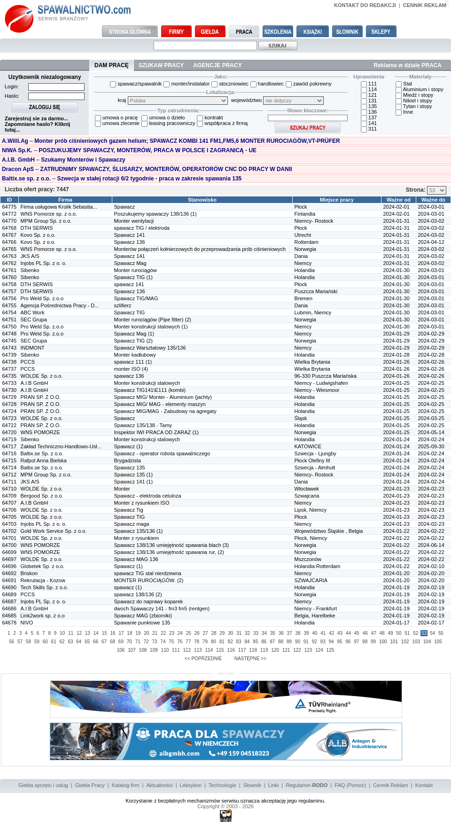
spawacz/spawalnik (136, 83)
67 (104, 641)
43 (339, 633)
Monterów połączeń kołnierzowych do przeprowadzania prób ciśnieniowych (200, 249)
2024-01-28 (396, 355)
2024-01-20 (396, 573)
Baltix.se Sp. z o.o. (42, 453)
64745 (9, 340)
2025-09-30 (431, 446)
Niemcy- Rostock (314, 221)
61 (53, 641)
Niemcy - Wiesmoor (317, 390)
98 (364, 641)
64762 (9, 263)
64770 (9, 221)
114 (369, 89)
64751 (9, 319)
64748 (9, 333)
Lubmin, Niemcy (313, 312)
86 (263, 641)
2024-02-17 (431, 622)
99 (373, 641)
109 (154, 650)
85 (255, 641)
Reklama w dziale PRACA (407, 65)
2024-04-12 (431, 242)
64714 (9, 467)
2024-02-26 (431, 362)
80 (213, 641)
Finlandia (305, 214)
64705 (9, 517)
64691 (9, 580)
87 (272, 641)
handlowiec (267, 83)
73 (154, 641)
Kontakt (424, 785)
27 (205, 633)
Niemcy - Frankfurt (316, 608)
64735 (9, 376)
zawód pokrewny (309, 83)
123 (308, 650)
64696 (9, 566)
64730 (9, 390)
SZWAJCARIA (311, 580)
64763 (9, 256)
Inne (404, 112)
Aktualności (159, 785)
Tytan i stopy (414, 106)
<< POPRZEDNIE (203, 658)
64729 (9, 397)
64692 (9, 573)
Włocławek (307, 489)
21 (154, 633)
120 (275, 650)
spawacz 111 (130, 362)
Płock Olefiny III (312, 460)
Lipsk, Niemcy (311, 510)
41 (323, 633)
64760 (9, 277)
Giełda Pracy (90, 785)
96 (347, 641)
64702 (9, 531)
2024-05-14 (431, 432)
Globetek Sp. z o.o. (43, 566)
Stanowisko (202, 200)
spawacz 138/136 (134, 594)
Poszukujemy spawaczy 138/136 (152, 214)
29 (222, 633)
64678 (9, 622)
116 (231, 650)
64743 (9, 348)
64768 (9, 228)
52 (415, 633)
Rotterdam (307, 242)
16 (113, 633)
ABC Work (33, 312)
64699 (9, 552)
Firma (65, 200)
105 (438, 641)
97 (356, 641)
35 (272, 633)
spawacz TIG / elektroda (142, 228)
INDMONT (33, 348)
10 (62, 633)
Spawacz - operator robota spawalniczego (162, 453)
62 (61, 641)
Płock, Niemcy (311, 538)
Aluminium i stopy (419, 89)
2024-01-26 (396, 362)
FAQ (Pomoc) (350, 785)
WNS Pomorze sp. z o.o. (49, 214)
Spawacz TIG (129, 277)
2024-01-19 (396, 587)
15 (104, 633)
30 (230, 633)
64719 (9, 439)
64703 (9, 524)
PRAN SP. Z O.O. (41, 397)
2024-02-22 (431, 531)
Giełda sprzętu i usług (43, 785)
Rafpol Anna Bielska (44, 460)
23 (171, 633)
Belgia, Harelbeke (315, 615)
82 (230, 641)
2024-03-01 (431, 207)
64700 (9, 545)
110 (165, 650)
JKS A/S (30, 256)
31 (238, 633)
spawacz (124, 587)
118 (253, 650)
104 (427, 641)
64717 (9, 446)
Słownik (252, 785)
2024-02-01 (396, 207)
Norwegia (305, 249)
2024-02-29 (431, 333)
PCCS (28, 362)
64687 (9, 601)
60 (45, 641)
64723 (9, 418)
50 (398, 633)
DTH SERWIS (37, 228)
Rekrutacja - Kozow (43, 580)
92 (314, 641)
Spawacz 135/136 (134, 531)
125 (330, 650)
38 (297, 633)
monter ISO (127, 369)
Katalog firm (126, 785)
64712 (9, 474)
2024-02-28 (431, 355)
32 (247, 633)
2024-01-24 (396, 439)
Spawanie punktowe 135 (142, 622)
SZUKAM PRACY (161, 65)
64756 (9, 298)
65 (87, 641)
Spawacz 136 (129, 242)
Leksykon (191, 785)
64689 (9, 594)
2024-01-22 (396, 531)
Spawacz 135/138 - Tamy (143, 425)
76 (179, 641)
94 (331, 641)
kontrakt (210, 117)
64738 (9, 362)
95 (339, 641)
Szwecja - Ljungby (315, 453)
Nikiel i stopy (414, 100)
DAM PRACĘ (111, 65)
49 (390, 633)
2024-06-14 (431, 545)
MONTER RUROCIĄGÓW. (145, 580)
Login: (12, 86)
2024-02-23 (431, 489)
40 (314, 633)
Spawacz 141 (129, 235)
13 (87, 633)
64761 (9, 270)
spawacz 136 (129, 376)
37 (289, 633)
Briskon (29, 573)
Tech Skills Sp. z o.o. (45, 587)
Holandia (305, 270)
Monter (122, 489)
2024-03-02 (431, 221)
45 (356, 633)
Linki (273, 785)
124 (319, 650)
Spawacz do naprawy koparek (148, 601)
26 (197, 633)
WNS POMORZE (40, 432)
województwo (277, 100)
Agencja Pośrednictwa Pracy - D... (60, 305)
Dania (301, 256)
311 (369, 129)
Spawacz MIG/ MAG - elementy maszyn (160, 404)
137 (369, 117)
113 (198, 650)
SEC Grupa (34, 319)
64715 (9, 460)
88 (280, 641)
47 (373, 633)
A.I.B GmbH (34, 383)
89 (289, 641)
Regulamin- (306, 785)
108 (143, 650)
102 (405, 641)
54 (432, 633)
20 (146, 633)
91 (306, 641)
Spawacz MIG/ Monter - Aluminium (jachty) (163, 397)
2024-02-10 (431, 566)
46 (365, 633)
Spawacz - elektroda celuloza (147, 496)
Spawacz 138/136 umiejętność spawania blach (167, 545)
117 (242, 650)
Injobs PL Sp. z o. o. (44, 263)
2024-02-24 (431, 439)
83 (238, 641)
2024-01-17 (396, 622)
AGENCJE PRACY (217, 65)
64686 (9, 608)
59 (36, 641)
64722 (9, 425)
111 (369, 83)
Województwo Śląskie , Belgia (329, 531)
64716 (9, 453)
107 (132, 650)
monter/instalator (186, 83)
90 (297, 641)
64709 (9, 496)
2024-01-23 (396, 489)
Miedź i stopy (414, 95)
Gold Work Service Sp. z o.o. (54, 531)
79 (205, 641)
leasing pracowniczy (168, 123)
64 (78, 641)
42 (331, 633)
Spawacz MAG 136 (136, 559)
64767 (9, 235)
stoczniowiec (229, 83)
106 (121, 650)
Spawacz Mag (130, 263)
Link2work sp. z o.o (43, 615)
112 (187, 650)
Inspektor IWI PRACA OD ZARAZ (152, 432)
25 (188, 633)
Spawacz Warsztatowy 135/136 (150, 348)
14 (96, 633)
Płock (301, 207)
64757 (9, 291)
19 (137, 633)
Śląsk (301, 418)
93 (323, 641)
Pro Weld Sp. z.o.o (42, 298)
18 (129, 633)
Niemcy (303, 263)
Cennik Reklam (390, 785)
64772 (9, 214)
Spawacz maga (131, 524)
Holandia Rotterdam (318, 566)
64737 (9, 369)
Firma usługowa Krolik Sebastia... (59, 207)
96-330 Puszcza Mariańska (326, 376)
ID (9, 200)
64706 (9, 510)
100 (383, 641)
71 (137, 641)
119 (264, 650)
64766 (9, 242)
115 (220, 650)
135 (369, 106)
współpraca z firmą (222, 123)
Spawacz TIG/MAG (136, 298)
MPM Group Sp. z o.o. (46, 221)
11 (70, 633)
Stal (404, 83)
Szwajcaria (307, 496)
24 (180, 633)
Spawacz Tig (128, 510)
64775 (9, 207)
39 (306, 633)
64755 (9, 305)
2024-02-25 (431, 383)
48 (382, 633)
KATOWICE (308, 446)
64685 (9, 615)
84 (246, 641)
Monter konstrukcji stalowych (147, 326)
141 (369, 123)
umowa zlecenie (117, 123)
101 (394, 641)
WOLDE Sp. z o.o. (42, 376)
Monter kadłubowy (135, 355)
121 (369, 95)
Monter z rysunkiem (136, 538)
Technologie (222, 785)
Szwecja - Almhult (315, 467)
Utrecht (303, 235)
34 (264, 633)
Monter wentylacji (134, 221)
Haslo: (12, 96)
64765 (9, 249)
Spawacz (124, 207)
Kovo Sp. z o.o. (38, 235)
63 (70, 641)
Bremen (304, 298)
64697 (9, 559)
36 (281, 633)
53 (424, 633)
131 (369, 100)
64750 (9, 326)
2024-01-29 (396, 333)
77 (188, 641)
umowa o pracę (116, 117)
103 (416, 641)
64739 (9, 355)
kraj (173, 100)
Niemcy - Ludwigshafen (321, 383)
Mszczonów (308, 559)
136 (369, 112)
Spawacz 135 (129, 467)
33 (255, 633)
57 (20, 641)
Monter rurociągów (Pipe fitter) (149, 319)
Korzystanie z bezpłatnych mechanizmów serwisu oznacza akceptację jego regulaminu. (225, 801)
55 (440, 633)
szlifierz (123, 305)
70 (129, 641)
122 (297, 650)
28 (213, 633)
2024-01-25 (396, 383)
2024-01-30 (396, 270)
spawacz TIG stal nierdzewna (147, 573)
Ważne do (433, 200)
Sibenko (30, 270)
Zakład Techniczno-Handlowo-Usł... (61, 446)
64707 (9, 503)
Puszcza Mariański (316, 291)
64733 (9, 383)
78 (196, 641)
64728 (9, 404)
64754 (9, 312)
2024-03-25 (431, 418)
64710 (9, 489)
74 (162, 641)
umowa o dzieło (163, 117)
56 (11, 641)
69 (121, 641)
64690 (9, 587)
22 (163, 633)
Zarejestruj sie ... (36, 118)
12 (79, 633)
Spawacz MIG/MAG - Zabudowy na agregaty (165, 411)
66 (95, 641)
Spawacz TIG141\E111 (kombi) (150, 390)
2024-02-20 (431, 573)
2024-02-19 (431, 587)
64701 (9, 538)
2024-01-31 (396, 221)
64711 (9, 481)
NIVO (27, 622)
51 (407, 633)
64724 (9, 411)
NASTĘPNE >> (250, 658)
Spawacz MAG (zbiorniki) (143, 615)
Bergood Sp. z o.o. (42, 496)
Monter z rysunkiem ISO (142, 503)
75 (171, 641)
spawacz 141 (129, 284)
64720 (9, 432)
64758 (9, 284)
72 (146, 641)
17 (121, 633)
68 (112, 641)
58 (28, 641)
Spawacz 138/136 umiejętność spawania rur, (165, 552)
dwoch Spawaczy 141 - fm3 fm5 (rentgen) (162, 608)
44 (348, 633)
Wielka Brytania (312, 362)
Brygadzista (127, 460)
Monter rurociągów (135, 270)
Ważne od (399, 200)
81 (222, 641)
